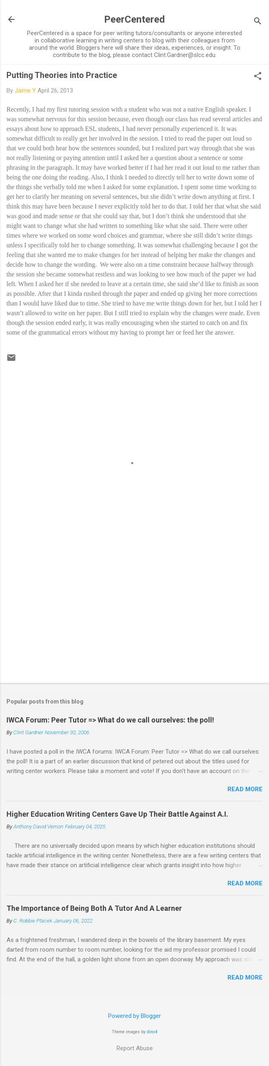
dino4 (152, 1031)
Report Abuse (135, 1048)
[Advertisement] (134, 613)
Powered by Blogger (134, 1016)
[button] (258, 76)
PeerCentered (134, 19)
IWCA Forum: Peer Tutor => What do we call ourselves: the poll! (110, 720)
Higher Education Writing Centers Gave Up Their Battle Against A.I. (117, 814)
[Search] (258, 22)
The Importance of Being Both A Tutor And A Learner (94, 908)
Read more (245, 789)
